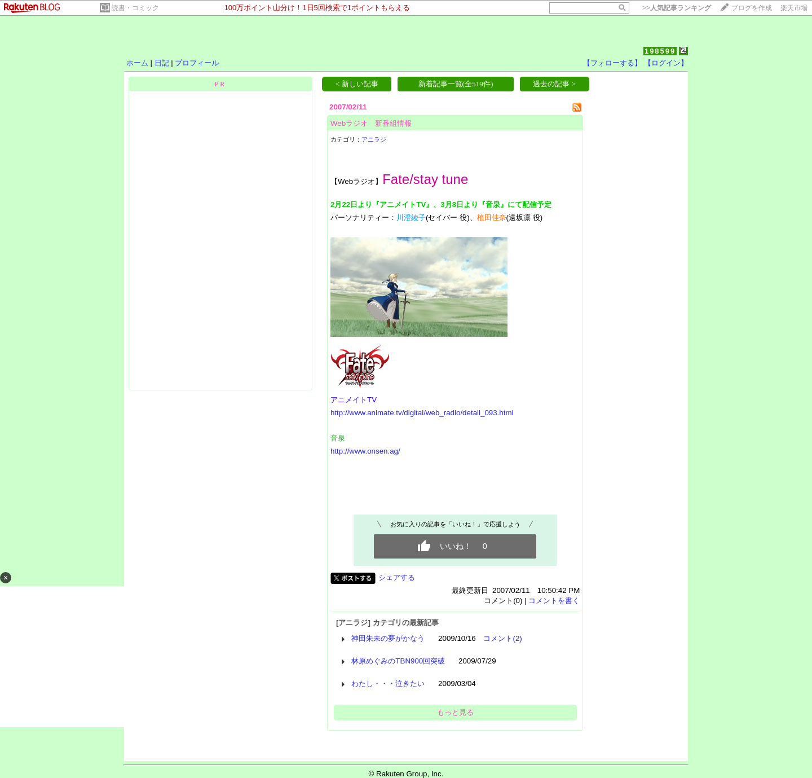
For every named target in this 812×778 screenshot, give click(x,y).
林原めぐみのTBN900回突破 (398, 661)
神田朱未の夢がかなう (388, 638)
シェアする (396, 577)
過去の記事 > (554, 84)
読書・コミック (135, 8)
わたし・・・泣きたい (388, 683)
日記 (162, 63)
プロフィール (197, 63)
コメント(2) (502, 638)
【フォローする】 (612, 63)
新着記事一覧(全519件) (455, 84)
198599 (660, 51)
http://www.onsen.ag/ (365, 451)
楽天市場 (793, 8)
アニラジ (373, 139)
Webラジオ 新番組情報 (371, 123)
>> (676, 8)
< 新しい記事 (357, 84)
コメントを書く (554, 600)
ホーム (137, 63)
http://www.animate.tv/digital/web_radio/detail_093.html (422, 412)
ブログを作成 (751, 8)
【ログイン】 (666, 63)
